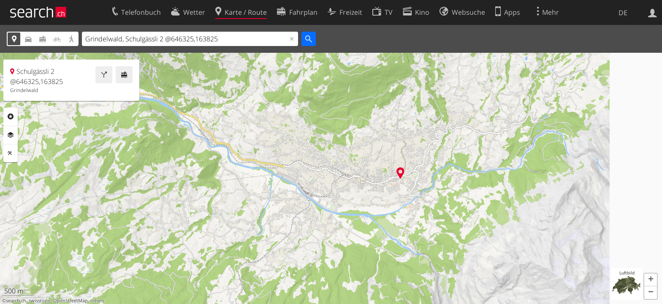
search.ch (16, 301)
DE (623, 12)
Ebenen (10, 135)
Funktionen (10, 153)
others (97, 301)
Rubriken (10, 116)
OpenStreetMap (70, 301)
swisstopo (40, 301)
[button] (650, 280)
